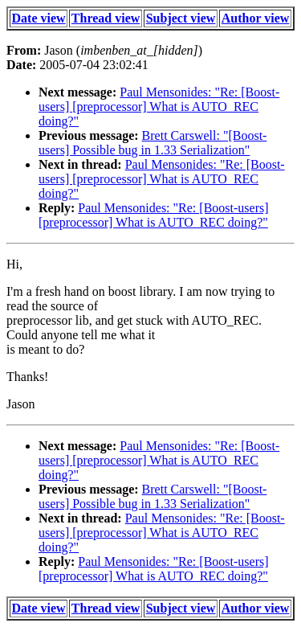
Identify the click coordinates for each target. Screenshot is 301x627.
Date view (39, 18)
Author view (256, 18)
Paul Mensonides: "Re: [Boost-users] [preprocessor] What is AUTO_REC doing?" (159, 106)
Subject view (181, 18)
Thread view (105, 18)
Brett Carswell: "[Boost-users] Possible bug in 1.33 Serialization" (152, 143)
